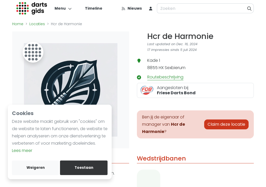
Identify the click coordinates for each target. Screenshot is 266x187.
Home (17, 23)
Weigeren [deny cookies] (35, 167)
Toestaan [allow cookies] (84, 167)
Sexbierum (175, 68)
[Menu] (63, 8)
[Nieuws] (131, 8)
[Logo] (31, 8)
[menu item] (150, 8)
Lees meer (22, 150)
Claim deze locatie (226, 124)
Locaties (37, 23)
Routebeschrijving (165, 77)
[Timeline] (90, 8)
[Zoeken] (249, 8)
